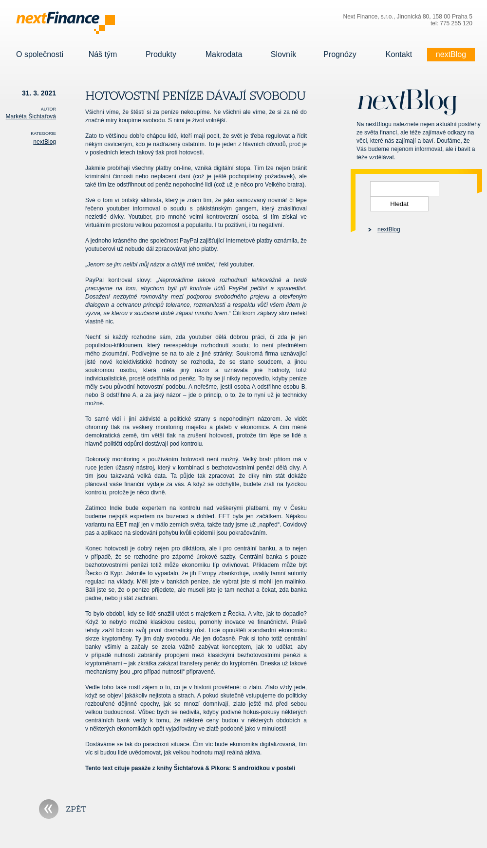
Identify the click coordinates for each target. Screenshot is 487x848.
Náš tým (103, 54)
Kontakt (399, 54)
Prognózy (340, 54)
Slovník (283, 54)
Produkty (161, 54)
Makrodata (223, 54)
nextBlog (451, 54)
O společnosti (40, 54)
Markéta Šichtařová (31, 116)
